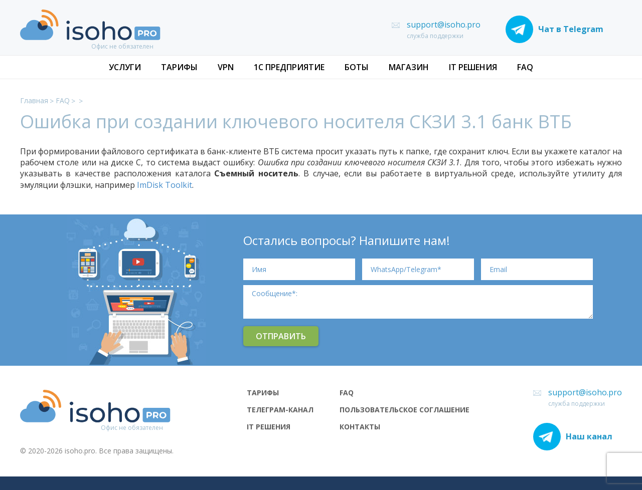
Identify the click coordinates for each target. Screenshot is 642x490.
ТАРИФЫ (179, 67)
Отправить (281, 336)
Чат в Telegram (554, 29)
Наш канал (572, 436)
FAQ (525, 67)
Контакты (360, 426)
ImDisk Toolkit (164, 184)
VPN (226, 67)
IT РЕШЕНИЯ (473, 67)
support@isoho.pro (443, 25)
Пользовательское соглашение (404, 409)
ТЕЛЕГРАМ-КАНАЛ (280, 409)
